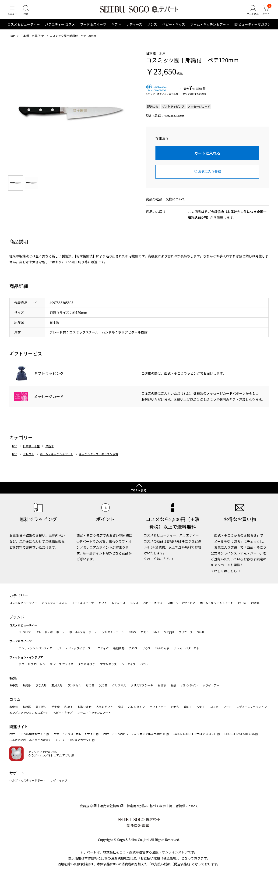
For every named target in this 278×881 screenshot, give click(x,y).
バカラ (144, 664)
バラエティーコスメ (54, 603)
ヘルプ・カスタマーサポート (27, 780)
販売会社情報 (110, 805)
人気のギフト (104, 707)
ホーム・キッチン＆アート (209, 29)
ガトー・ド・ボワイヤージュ (75, 648)
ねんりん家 (162, 648)
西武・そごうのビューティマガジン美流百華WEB (134, 734)
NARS (132, 632)
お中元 (242, 603)
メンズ (152, 29)
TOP (12, 40)
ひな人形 (41, 685)
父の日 (103, 685)
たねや (133, 648)
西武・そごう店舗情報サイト (27, 734)
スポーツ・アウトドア (181, 603)
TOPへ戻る (139, 490)
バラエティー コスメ (60, 29)
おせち (162, 685)
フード (227, 707)
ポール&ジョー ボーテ (83, 632)
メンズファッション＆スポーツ (29, 712)
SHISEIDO (25, 632)
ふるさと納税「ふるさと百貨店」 (30, 740)
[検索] (28, 13)
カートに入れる (207, 157)
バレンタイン (189, 685)
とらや (146, 648)
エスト (144, 632)
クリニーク (186, 632)
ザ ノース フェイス (61, 664)
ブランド (16, 617)
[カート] (265, 13)
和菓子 (68, 707)
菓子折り (41, 707)
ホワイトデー (210, 685)
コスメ (214, 707)
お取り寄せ (84, 707)
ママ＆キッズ (108, 664)
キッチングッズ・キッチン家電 (98, 458)
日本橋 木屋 (156, 57)
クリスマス (119, 685)
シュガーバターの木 (186, 648)
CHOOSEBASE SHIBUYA (240, 734)
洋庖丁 (50, 450)
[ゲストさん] (251, 13)
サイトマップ (58, 780)
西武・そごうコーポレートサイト (74, 734)
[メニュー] (13, 13)
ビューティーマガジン (254, 29)
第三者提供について (184, 805)
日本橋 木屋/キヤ (32, 40)
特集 (13, 678)
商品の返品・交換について (165, 203)
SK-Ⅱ (200, 632)
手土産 (55, 707)
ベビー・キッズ (173, 29)
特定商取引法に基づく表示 (146, 805)
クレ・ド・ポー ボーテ (50, 632)
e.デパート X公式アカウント (73, 740)
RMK (156, 632)
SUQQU (169, 632)
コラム (15, 699)
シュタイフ (129, 664)
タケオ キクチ (86, 664)
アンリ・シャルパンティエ (35, 648)
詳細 (199, 93)
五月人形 (57, 685)
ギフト (116, 29)
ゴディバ (103, 648)
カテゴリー (18, 595)
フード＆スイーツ (93, 29)
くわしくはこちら (157, 558)
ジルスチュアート (113, 632)
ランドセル (74, 685)
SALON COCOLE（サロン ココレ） (195, 734)
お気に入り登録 (209, 176)
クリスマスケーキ (142, 685)
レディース (134, 29)
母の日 (90, 685)
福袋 (173, 685)
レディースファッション (251, 707)
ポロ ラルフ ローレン (32, 664)
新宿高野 (118, 648)
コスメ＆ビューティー (23, 29)
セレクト (28, 458)
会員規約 (86, 805)
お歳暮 (255, 603)
